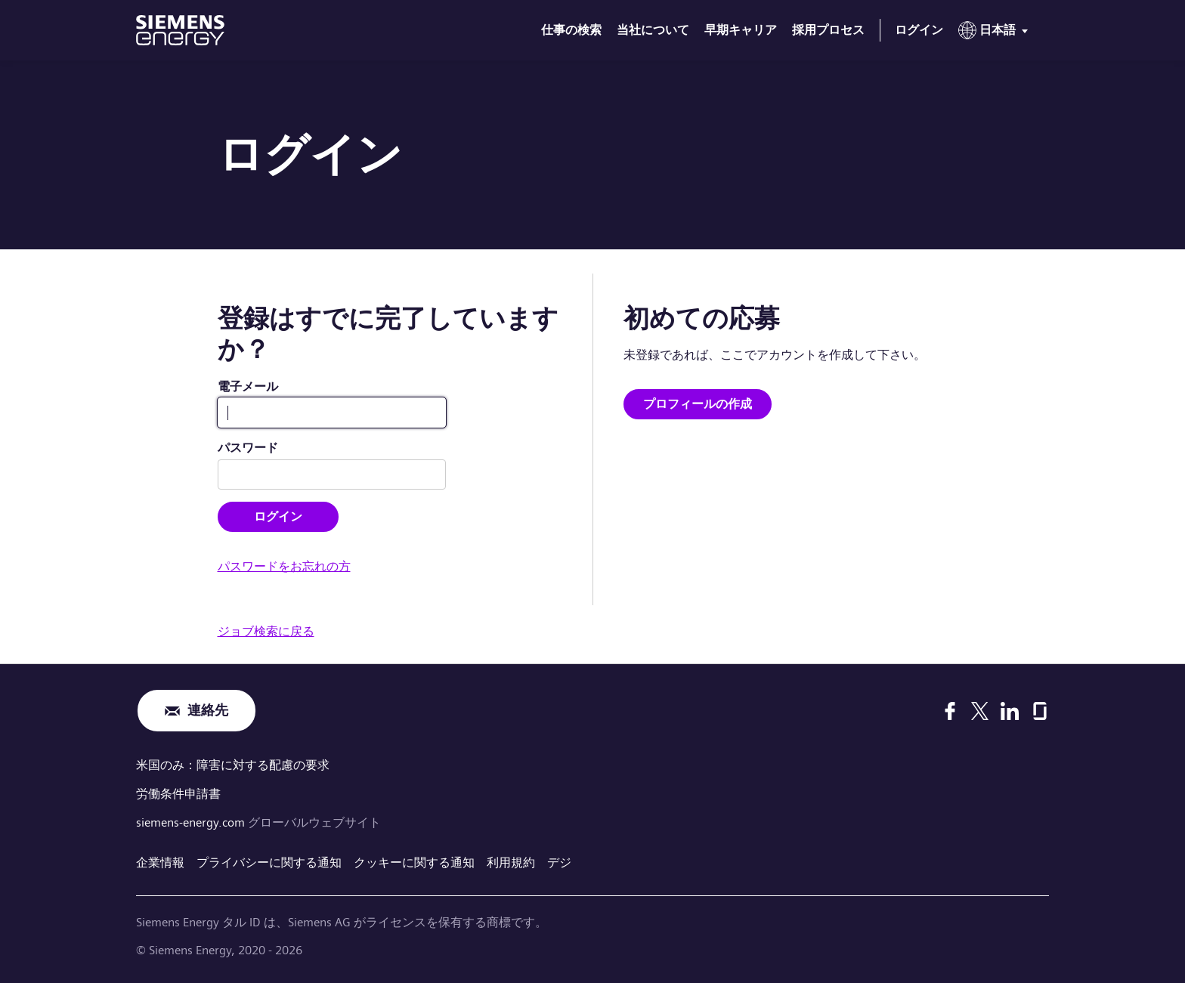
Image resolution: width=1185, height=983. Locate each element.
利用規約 (511, 862)
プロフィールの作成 (697, 404)
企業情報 (160, 862)
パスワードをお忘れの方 (284, 566)
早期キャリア (740, 30)
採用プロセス (828, 30)
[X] (980, 711)
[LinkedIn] (1010, 711)
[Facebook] (950, 711)
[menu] (996, 33)
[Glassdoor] (1040, 711)
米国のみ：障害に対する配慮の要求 (233, 765)
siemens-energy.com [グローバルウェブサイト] (192, 822)
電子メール (248, 386)
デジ (559, 862)
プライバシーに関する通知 (269, 862)
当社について (653, 30)
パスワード (248, 447)
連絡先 (207, 711)
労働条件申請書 (178, 794)
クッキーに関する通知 (414, 862)
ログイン (919, 30)
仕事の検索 (571, 30)
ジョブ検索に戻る (266, 631)
